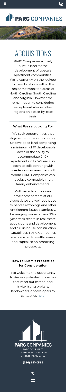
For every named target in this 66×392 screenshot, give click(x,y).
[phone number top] (61, 4)
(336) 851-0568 (33, 362)
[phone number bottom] (33, 373)
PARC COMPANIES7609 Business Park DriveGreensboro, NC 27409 (33, 352)
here (41, 296)
